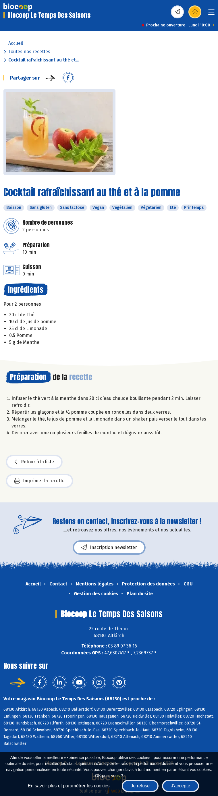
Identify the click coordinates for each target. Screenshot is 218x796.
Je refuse (140, 785)
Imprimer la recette (39, 481)
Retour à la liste (34, 462)
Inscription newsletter (109, 547)
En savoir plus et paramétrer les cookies (69, 785)
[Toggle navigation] (211, 14)
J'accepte (180, 785)
